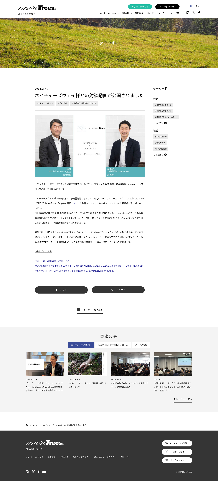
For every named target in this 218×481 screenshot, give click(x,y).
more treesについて (109, 13)
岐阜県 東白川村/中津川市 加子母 (84, 103)
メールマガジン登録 (178, 443)
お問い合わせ (167, 6)
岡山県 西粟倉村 (161, 148)
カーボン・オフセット (44, 103)
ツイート (121, 289)
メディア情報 (62, 103)
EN (198, 6)
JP (191, 6)
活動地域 (139, 13)
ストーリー (151, 13)
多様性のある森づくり (163, 105)
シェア (63, 290)
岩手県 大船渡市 (161, 136)
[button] (160, 123)
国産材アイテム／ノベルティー (166, 117)
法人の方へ (99, 457)
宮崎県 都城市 (160, 142)
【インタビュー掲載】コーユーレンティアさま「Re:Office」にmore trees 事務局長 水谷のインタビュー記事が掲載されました (44, 387)
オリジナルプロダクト (163, 111)
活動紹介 (52, 457)
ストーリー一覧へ (183, 399)
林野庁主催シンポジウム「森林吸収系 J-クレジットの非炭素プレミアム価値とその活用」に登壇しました (172, 387)
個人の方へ (111, 457)
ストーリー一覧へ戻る (92, 309)
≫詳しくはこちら (43, 251)
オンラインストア (178, 460)
